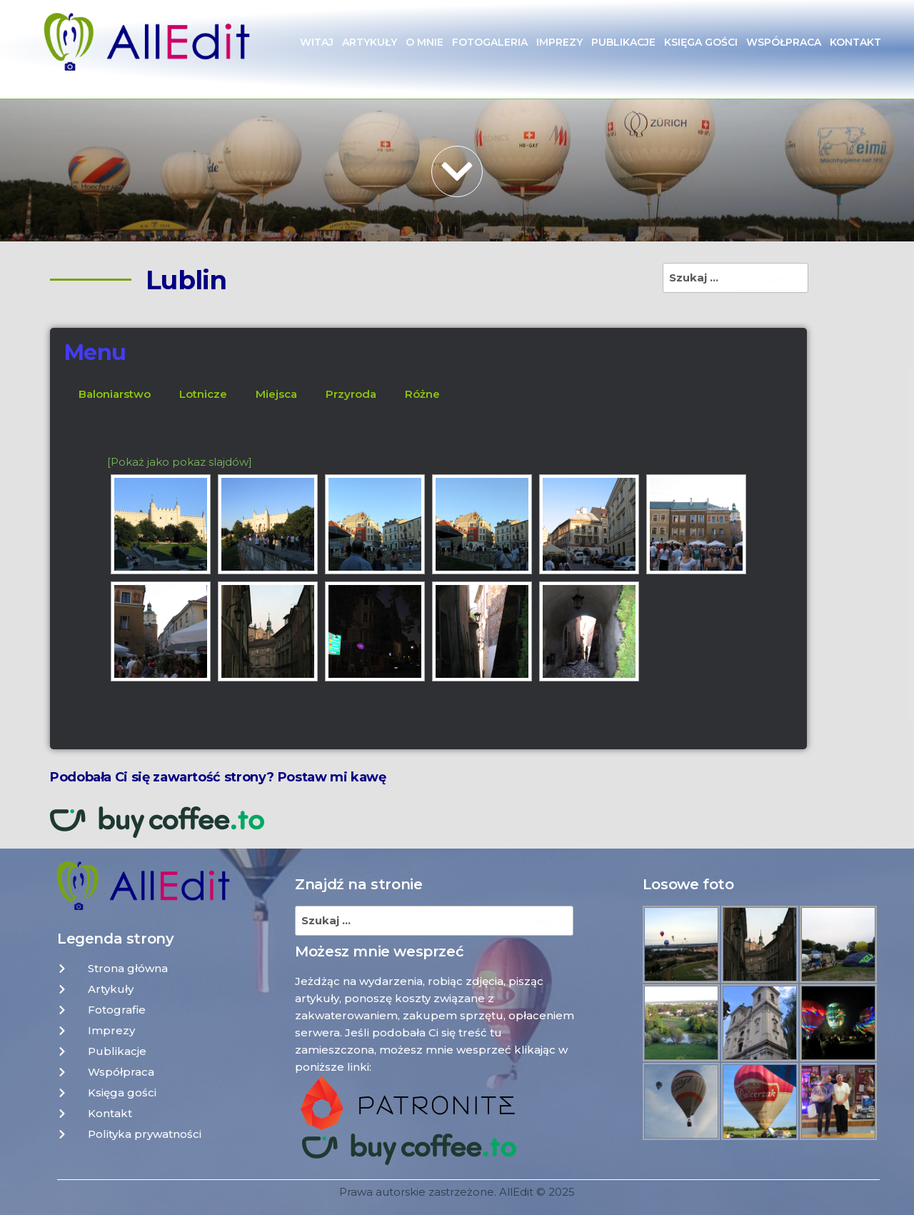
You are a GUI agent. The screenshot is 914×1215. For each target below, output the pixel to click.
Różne (422, 394)
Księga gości (701, 42)
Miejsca (276, 394)
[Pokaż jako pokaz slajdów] (179, 462)
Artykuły (369, 42)
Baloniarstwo (115, 394)
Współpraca (783, 42)
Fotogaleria (490, 42)
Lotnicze (203, 394)
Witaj (316, 42)
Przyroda (351, 394)
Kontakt (855, 42)
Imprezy (559, 42)
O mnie (424, 42)
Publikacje (623, 42)
